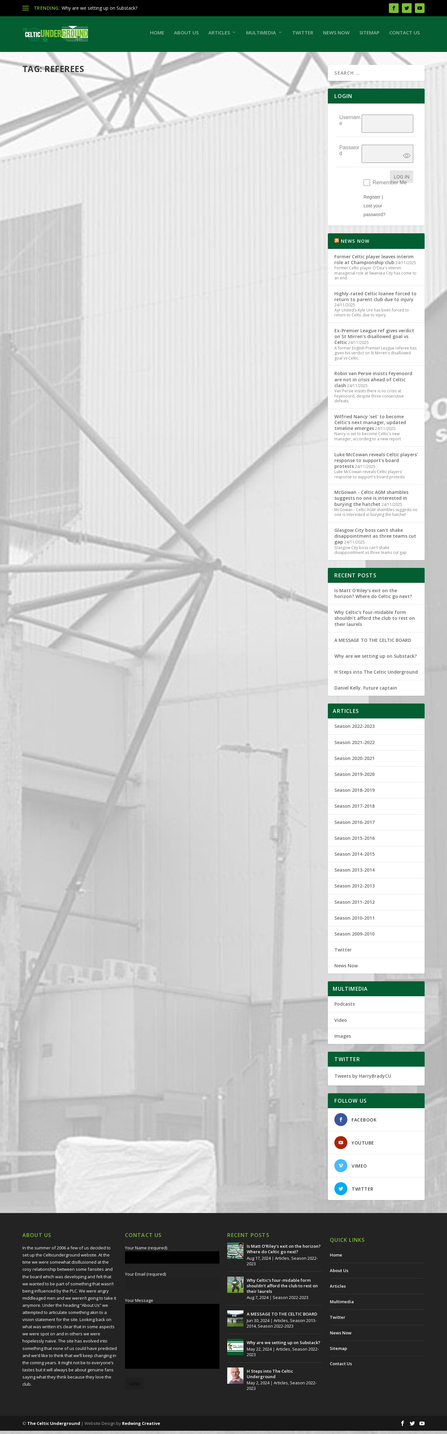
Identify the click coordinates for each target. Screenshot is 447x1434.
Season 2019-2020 (354, 777)
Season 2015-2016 (354, 841)
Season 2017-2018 (354, 809)
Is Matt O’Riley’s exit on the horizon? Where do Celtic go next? (374, 597)
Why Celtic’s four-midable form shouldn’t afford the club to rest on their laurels (374, 621)
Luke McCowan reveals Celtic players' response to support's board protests (376, 463)
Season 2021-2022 (119, 202)
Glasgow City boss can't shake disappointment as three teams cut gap (375, 539)
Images (342, 1039)
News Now (336, 36)
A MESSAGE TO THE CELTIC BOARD (372, 643)
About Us (186, 36)
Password (349, 153)
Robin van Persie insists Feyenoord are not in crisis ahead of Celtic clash (373, 382)
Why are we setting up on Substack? (99, 8)
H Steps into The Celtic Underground (376, 675)
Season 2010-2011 (354, 921)
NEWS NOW (355, 244)
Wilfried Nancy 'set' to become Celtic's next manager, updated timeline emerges (370, 426)
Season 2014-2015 (354, 857)
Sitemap (369, 36)
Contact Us (404, 36)
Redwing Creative (141, 1426)
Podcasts (344, 1007)
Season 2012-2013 (354, 889)
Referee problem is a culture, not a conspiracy (82, 189)
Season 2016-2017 (354, 825)
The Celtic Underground (53, 1426)
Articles (219, 36)
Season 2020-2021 (354, 761)
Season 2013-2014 (354, 873)
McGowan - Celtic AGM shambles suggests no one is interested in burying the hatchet (371, 501)
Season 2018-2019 (354, 793)
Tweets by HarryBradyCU (362, 1079)
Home (157, 36)
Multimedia (261, 36)
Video (340, 1023)
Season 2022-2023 (354, 729)
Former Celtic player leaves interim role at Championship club (374, 263)
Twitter (302, 36)
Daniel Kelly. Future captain (365, 691)
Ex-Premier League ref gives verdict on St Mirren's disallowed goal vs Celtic (374, 340)
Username (349, 123)
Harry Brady (45, 202)
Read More (46, 243)
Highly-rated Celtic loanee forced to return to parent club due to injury (375, 300)
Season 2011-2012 (354, 905)
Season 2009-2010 (354, 937)
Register (372, 200)
